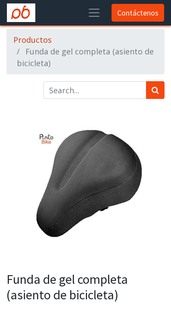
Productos (32, 40)
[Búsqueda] (155, 90)
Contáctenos (138, 13)
